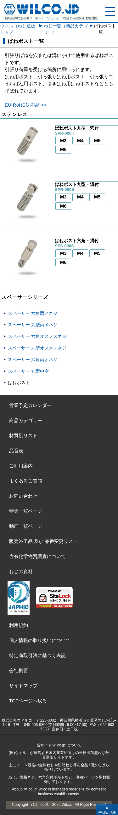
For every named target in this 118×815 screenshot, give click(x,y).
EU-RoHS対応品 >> (26, 105)
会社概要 (18, 670)
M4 (80, 140)
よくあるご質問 (25, 480)
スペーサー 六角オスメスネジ (37, 336)
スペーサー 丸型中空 (28, 371)
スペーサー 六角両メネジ (33, 313)
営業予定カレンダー (30, 405)
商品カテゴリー (25, 420)
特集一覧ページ (25, 511)
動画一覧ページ (25, 526)
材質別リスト (23, 435)
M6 (63, 149)
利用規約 (18, 625)
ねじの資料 (21, 571)
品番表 (16, 450)
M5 (97, 140)
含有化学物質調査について (37, 556)
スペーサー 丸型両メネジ (33, 324)
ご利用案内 (21, 465)
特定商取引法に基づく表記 (37, 655)
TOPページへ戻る (28, 700)
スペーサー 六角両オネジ (33, 359)
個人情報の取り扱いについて (39, 640)
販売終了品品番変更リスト (43, 541)
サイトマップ (23, 685)
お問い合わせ (23, 496)
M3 (63, 140)
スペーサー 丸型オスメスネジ (37, 347)
